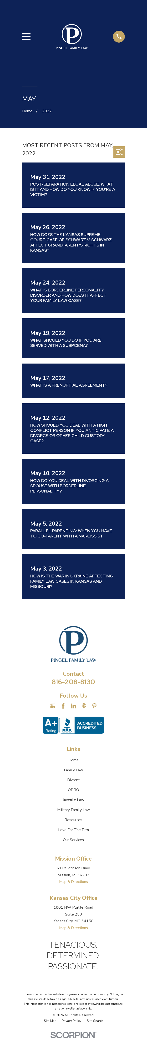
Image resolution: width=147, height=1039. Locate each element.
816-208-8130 (73, 681)
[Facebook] (63, 706)
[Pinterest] (94, 706)
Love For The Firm (73, 829)
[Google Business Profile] (52, 706)
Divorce (73, 780)
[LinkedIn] (73, 706)
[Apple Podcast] (83, 706)
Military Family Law (73, 809)
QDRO (73, 790)
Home (73, 760)
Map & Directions (73, 881)
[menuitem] (50, 1021)
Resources (73, 819)
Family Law (73, 770)
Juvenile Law (73, 800)
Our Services (73, 839)
